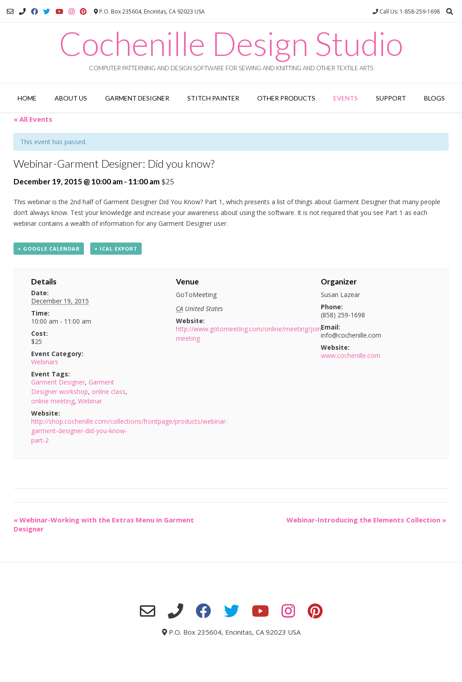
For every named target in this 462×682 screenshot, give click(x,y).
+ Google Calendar (49, 248)
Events (345, 98)
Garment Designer (137, 98)
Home (27, 98)
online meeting (52, 401)
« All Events (33, 119)
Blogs (434, 98)
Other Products (286, 98)
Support (391, 98)
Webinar (90, 401)
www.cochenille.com (350, 355)
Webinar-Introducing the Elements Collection (366, 519)
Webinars (44, 361)
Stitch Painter (213, 98)
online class (108, 391)
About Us (71, 98)
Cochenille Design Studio (231, 43)
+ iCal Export (116, 248)
